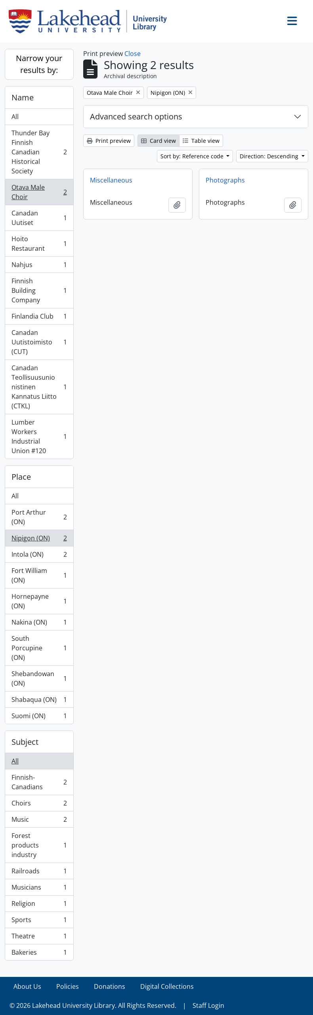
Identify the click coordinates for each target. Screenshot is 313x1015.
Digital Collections (167, 986)
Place (21, 476)
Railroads (39, 872)
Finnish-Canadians (39, 782)
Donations (109, 986)
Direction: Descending (270, 156)
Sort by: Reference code (192, 156)
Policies (67, 986)
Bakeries (39, 954)
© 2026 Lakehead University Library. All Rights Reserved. (93, 1005)
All (15, 116)
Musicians (39, 889)
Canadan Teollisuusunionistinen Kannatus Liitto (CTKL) (39, 386)
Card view (158, 140)
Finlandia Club (39, 318)
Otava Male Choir (39, 192)
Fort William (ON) (39, 575)
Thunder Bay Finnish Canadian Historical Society (39, 152)
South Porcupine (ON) (39, 648)
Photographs (225, 180)
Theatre (39, 937)
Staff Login (208, 1005)
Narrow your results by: (39, 64)
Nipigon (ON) (39, 539)
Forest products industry (39, 845)
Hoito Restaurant (39, 244)
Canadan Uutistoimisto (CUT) (39, 342)
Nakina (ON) (39, 624)
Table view (201, 140)
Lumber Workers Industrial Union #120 (39, 436)
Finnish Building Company (39, 290)
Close (132, 53)
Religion (39, 905)
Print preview (109, 140)
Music (39, 821)
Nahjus (39, 266)
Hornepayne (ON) (39, 601)
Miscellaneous (111, 180)
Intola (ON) (39, 556)
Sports (39, 921)
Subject (24, 741)
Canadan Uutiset (39, 218)
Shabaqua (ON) (39, 701)
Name (22, 97)
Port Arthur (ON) (39, 517)
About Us (27, 986)
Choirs (39, 804)
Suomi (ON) (39, 717)
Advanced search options (136, 116)
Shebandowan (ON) (39, 678)
